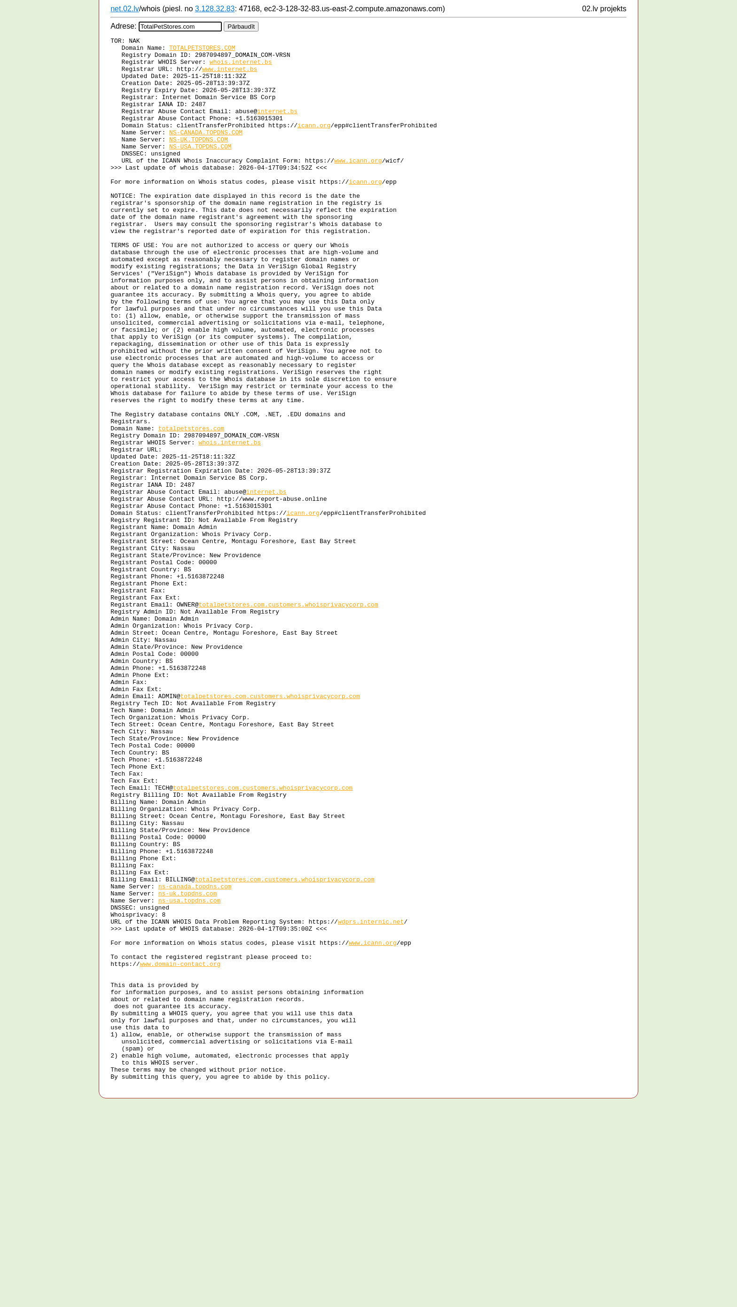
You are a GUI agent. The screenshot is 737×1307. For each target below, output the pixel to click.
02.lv (590, 9)
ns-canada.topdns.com (195, 1056)
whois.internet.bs (241, 67)
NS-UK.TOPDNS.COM (198, 160)
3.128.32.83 (215, 9)
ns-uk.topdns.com (187, 1065)
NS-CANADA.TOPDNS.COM (206, 152)
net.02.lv (124, 9)
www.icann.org (358, 185)
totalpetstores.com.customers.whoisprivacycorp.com (288, 718)
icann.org (314, 143)
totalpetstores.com (191, 507)
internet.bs (277, 126)
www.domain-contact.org (180, 1149)
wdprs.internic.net (371, 1099)
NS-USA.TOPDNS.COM (200, 168)
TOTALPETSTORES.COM (202, 50)
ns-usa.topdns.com (189, 1073)
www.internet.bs (229, 75)
